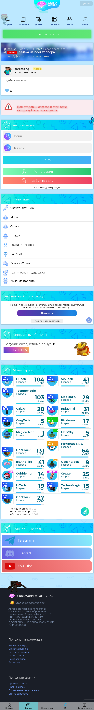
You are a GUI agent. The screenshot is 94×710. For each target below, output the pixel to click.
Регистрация (37, 171)
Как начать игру (17, 645)
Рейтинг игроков (18, 245)
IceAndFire (24, 461)
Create (66, 473)
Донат (38, 23)
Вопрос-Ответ (16, 263)
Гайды (68, 23)
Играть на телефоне (47, 34)
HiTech (36, 48)
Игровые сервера (19, 652)
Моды (10, 217)
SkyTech (67, 379)
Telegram (19, 541)
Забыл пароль (37, 180)
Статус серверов (18, 693)
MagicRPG (68, 397)
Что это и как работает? (47, 321)
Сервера (54, 23)
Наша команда (17, 659)
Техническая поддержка (24, 272)
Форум (7, 23)
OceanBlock (70, 461)
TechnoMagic (26, 390)
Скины (11, 226)
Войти (47, 160)
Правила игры (16, 687)
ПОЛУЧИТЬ (16, 350)
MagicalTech (25, 432)
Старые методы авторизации (47, 188)
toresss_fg (22, 69)
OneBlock (23, 450)
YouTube (18, 566)
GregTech (23, 420)
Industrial (68, 408)
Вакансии (14, 662)
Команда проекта (19, 281)
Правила (23, 23)
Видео (84, 23)
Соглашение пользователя (24, 690)
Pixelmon (68, 420)
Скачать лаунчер (18, 208)
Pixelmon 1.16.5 (72, 444)
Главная (10, 48)
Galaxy (21, 408)
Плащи (11, 235)
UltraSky (67, 432)
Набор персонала (54, 48)
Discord (18, 553)
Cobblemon (24, 473)
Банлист (12, 254)
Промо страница (18, 683)
